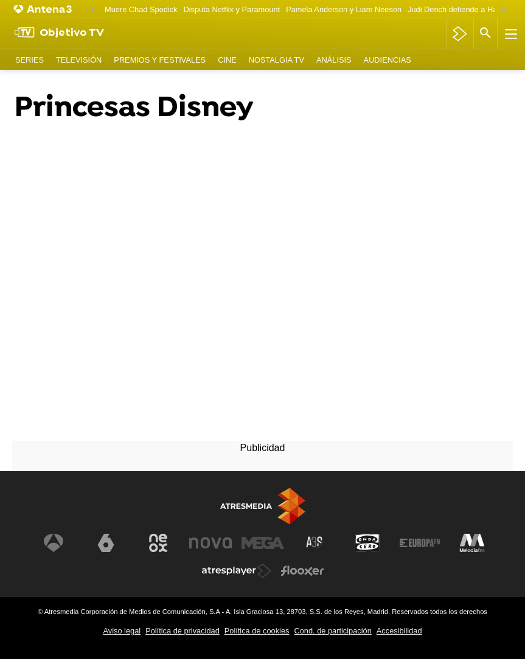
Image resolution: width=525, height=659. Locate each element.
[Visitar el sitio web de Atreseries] (315, 543)
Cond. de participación (332, 630)
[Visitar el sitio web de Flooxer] (302, 571)
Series (29, 59)
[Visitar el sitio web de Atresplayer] (236, 571)
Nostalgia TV (276, 59)
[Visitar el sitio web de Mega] (263, 543)
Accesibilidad (399, 630)
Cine (227, 59)
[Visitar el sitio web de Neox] (158, 543)
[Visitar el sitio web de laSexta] (106, 543)
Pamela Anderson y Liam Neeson (344, 9)
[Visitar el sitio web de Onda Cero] (367, 543)
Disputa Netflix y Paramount (232, 9)
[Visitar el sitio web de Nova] (210, 543)
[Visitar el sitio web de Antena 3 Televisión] (53, 543)
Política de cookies (257, 630)
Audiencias (387, 59)
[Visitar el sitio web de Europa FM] (419, 543)
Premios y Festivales (160, 59)
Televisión (79, 59)
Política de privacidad (182, 630)
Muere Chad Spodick (141, 9)
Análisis (334, 59)
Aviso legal (122, 630)
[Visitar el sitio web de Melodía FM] (472, 543)
